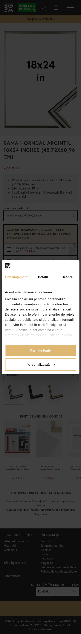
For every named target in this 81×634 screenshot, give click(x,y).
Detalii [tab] (43, 277)
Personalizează (40, 364)
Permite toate (40, 350)
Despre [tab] (67, 277)
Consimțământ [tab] (16, 277)
